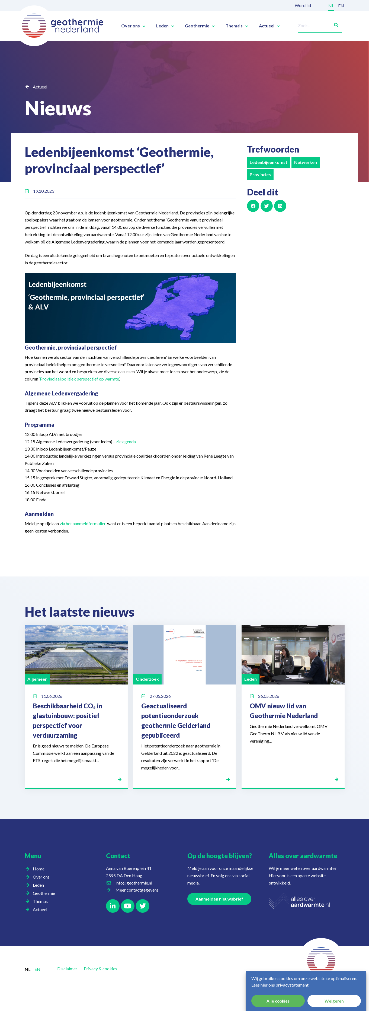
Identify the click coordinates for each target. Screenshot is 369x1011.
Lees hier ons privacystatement (280, 984)
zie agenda (126, 441)
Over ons (133, 26)
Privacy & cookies (100, 968)
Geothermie (200, 26)
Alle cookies (278, 1001)
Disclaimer (67, 968)
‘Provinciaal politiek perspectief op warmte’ (79, 378)
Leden (165, 26)
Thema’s (237, 26)
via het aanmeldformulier (82, 523)
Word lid (303, 5)
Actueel (269, 26)
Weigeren (334, 1001)
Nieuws (58, 107)
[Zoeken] (334, 24)
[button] (253, 206)
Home (38, 868)
